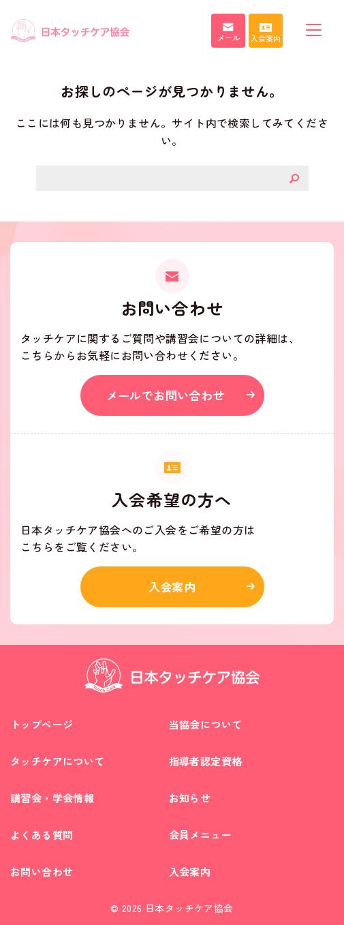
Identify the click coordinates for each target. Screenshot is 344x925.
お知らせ (190, 798)
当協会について (206, 724)
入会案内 (172, 586)
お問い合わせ (41, 871)
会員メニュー (200, 835)
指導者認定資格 (206, 761)
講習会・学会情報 (52, 798)
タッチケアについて (57, 761)
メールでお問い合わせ (165, 395)
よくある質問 (41, 835)
